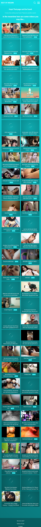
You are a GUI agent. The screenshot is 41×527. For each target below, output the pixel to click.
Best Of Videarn (7, 2)
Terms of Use (20, 523)
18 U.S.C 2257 (20, 521)
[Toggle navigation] (38, 3)
